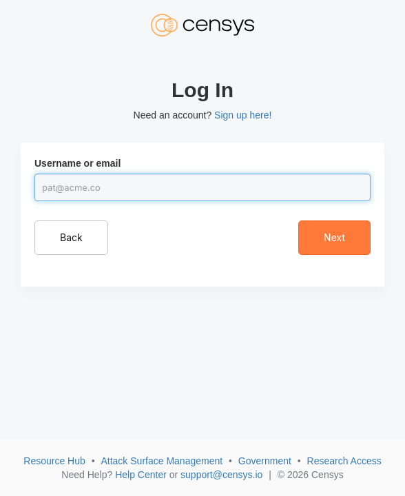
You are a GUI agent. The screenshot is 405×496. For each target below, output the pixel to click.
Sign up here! (242, 115)
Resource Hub (54, 460)
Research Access (344, 460)
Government (264, 460)
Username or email (77, 163)
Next (334, 237)
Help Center (141, 474)
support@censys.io (221, 474)
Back (71, 237)
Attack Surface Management (161, 460)
